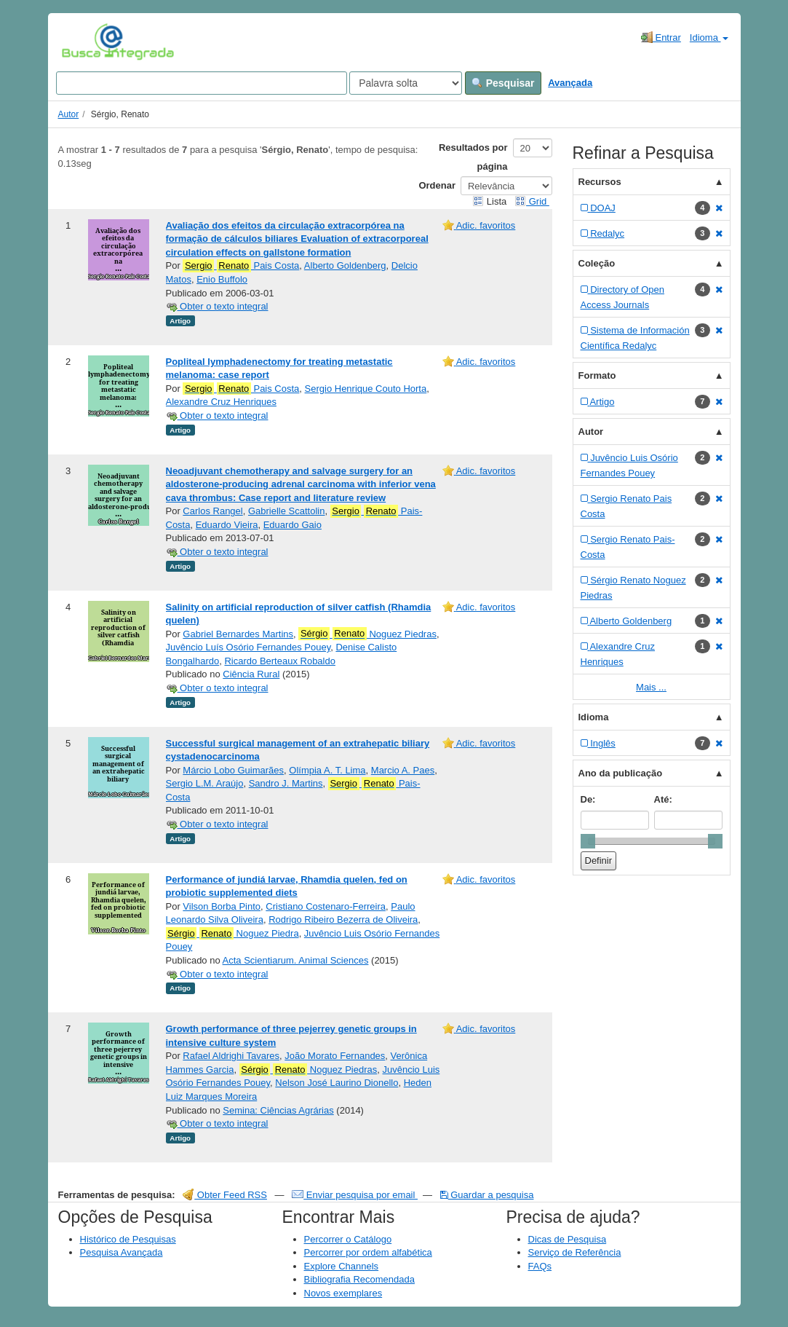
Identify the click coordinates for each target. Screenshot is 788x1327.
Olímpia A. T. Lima (327, 770)
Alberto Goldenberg (345, 265)
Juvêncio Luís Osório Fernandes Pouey (248, 647)
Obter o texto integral (217, 306)
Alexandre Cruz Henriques (221, 401)
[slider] (588, 841)
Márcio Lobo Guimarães (233, 770)
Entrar (661, 37)
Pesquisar (503, 83)
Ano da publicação (620, 773)
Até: (663, 799)
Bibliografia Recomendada (359, 1279)
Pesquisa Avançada (121, 1252)
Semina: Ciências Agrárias (278, 1110)
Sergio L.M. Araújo (205, 783)
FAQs (540, 1266)
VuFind (84, 42)
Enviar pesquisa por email (355, 1194)
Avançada (570, 82)
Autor (68, 114)
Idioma (709, 37)
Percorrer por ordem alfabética (368, 1252)
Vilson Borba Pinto (221, 906)
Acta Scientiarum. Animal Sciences (296, 960)
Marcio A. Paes (402, 770)
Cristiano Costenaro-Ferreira (326, 906)
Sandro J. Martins (286, 783)
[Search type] (405, 83)
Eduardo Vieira (227, 524)
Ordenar (436, 185)
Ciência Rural (251, 674)
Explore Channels (341, 1266)
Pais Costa (241, 265)
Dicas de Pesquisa (567, 1239)
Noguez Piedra (232, 933)
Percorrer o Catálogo (348, 1239)
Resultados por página (473, 157)
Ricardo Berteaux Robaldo (279, 660)
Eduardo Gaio (292, 524)
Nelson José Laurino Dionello (336, 1082)
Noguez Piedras (367, 633)
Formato (597, 375)
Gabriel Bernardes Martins (238, 634)
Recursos (599, 181)
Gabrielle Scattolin (286, 510)
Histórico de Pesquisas (128, 1239)
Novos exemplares (343, 1293)
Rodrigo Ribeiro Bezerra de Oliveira (343, 919)
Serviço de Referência (574, 1252)
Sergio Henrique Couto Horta (366, 388)
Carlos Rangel (212, 510)
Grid (531, 201)
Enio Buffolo (221, 279)
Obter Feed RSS (225, 1194)
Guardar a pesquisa (487, 1194)
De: (588, 799)
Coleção (597, 263)
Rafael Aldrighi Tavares (231, 1055)
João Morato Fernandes (334, 1055)
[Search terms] (201, 83)
